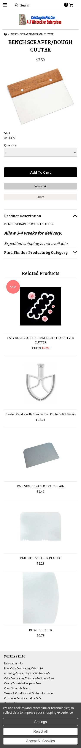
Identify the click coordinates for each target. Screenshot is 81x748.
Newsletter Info (13, 663)
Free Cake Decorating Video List (23, 668)
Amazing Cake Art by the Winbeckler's (27, 673)
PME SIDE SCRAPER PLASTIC (40, 558)
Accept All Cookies (40, 741)
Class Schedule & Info (17, 688)
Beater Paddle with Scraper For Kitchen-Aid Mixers (40, 414)
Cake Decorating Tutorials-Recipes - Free (29, 678)
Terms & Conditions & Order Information (29, 693)
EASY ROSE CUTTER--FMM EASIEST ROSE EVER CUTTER (40, 340)
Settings (40, 722)
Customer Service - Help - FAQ (22, 698)
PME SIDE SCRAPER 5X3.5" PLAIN (40, 486)
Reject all (40, 731)
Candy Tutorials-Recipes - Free (22, 683)
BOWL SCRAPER (40, 630)
